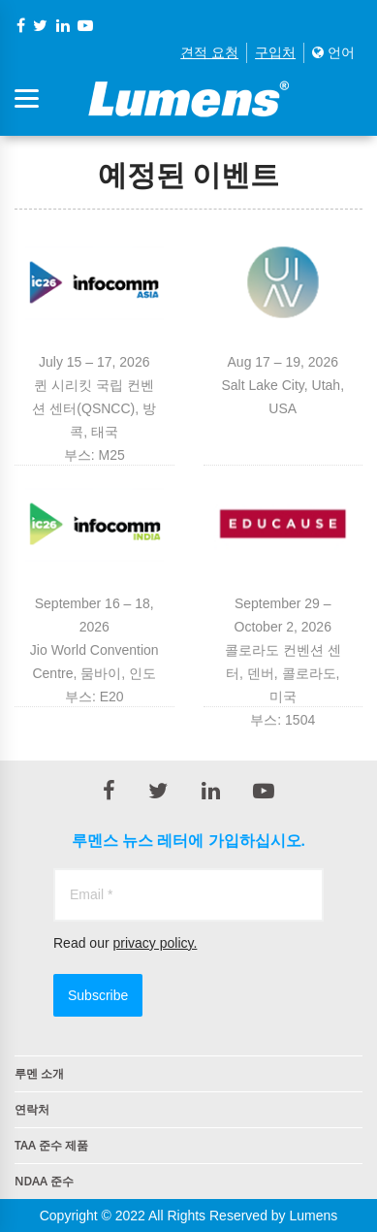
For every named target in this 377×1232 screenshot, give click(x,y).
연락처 (32, 1109)
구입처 (275, 52)
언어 (333, 52)
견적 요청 (209, 52)
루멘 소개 (39, 1073)
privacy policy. (154, 943)
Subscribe (98, 995)
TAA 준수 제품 (51, 1145)
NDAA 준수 (44, 1181)
